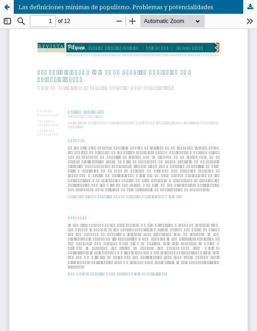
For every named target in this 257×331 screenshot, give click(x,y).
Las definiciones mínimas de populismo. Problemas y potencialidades (115, 7)
